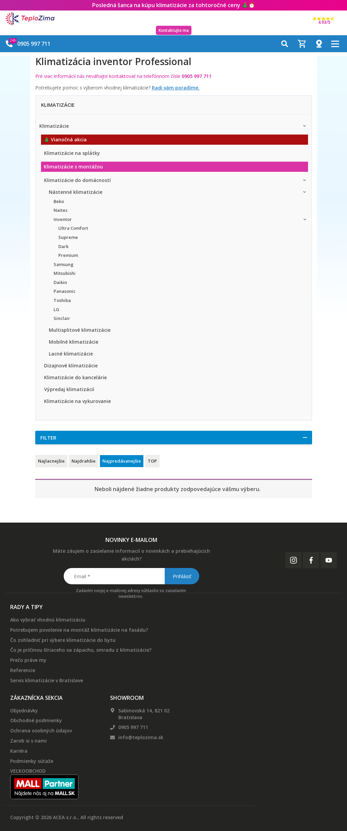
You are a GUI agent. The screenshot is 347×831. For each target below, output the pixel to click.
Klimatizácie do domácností (77, 180)
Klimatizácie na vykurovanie (77, 401)
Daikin (60, 282)
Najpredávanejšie (121, 461)
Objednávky (24, 710)
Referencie (22, 670)
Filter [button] (48, 437)
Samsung (64, 264)
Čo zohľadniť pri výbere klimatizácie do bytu (63, 640)
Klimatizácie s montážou (73, 166)
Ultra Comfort (73, 228)
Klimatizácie (54, 126)
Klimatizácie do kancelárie (75, 377)
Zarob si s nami (28, 740)
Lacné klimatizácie (71, 353)
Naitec (61, 210)
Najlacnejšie (51, 461)
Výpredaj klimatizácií (69, 389)
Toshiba (62, 300)
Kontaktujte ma (174, 30)
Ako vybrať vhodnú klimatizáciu (47, 619)
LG (56, 309)
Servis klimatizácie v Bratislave (46, 680)
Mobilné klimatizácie (73, 342)
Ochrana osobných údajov (41, 730)
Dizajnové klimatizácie (71, 365)
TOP (152, 461)
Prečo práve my (28, 660)
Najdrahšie (84, 461)
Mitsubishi (65, 273)
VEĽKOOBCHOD (28, 771)
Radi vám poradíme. (176, 87)
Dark (63, 246)
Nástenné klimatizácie (75, 192)
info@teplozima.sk (140, 737)
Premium (68, 255)
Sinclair (62, 318)
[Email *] (131, 576)
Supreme (68, 237)
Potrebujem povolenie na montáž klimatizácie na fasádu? (79, 630)
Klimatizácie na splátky (72, 153)
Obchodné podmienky (36, 720)
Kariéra (18, 751)
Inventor (63, 219)
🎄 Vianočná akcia (65, 139)
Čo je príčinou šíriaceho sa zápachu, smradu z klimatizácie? (80, 650)
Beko (59, 201)
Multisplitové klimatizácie (79, 330)
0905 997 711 (133, 727)
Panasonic (65, 291)
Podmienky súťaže (31, 761)
